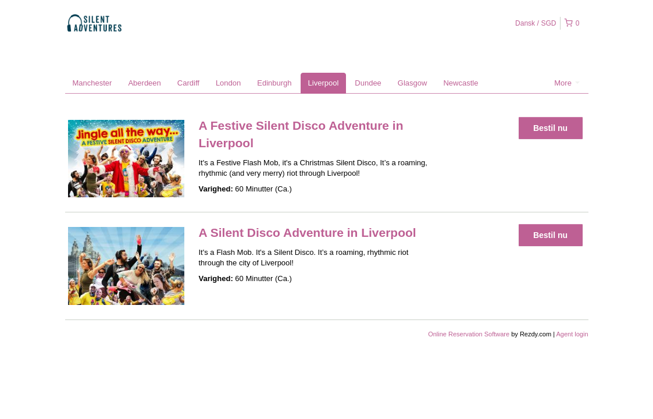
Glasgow (412, 83)
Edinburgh (274, 83)
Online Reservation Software (468, 334)
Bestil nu (550, 128)
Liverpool (323, 83)
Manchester (92, 83)
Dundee (368, 83)
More (566, 83)
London (228, 83)
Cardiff (188, 83)
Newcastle (460, 83)
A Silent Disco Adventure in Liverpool (307, 232)
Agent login (572, 334)
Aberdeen (144, 83)
